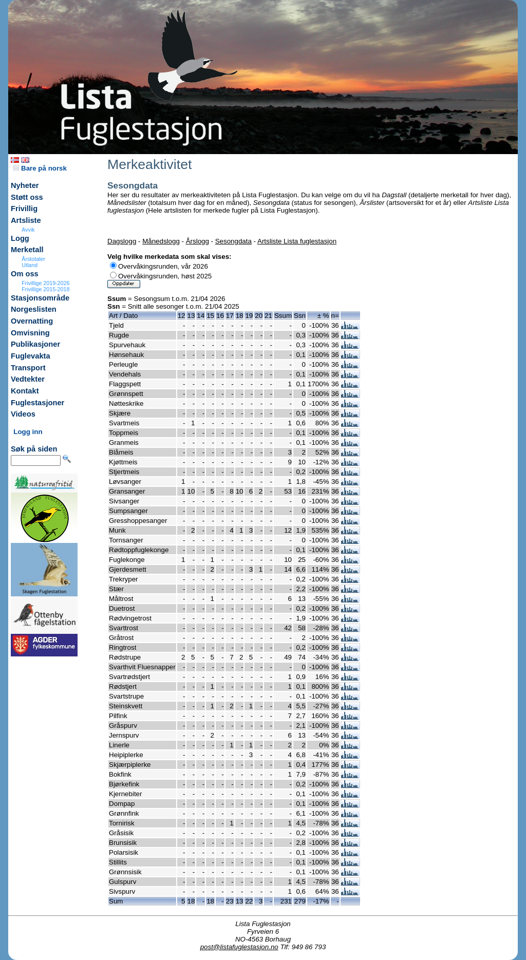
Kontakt (25, 391)
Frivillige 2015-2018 (45, 289)
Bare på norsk (40, 168)
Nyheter (25, 185)
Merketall (27, 250)
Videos (23, 414)
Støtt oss (27, 197)
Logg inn (27, 432)
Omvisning (30, 333)
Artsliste (26, 220)
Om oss (25, 274)
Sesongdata (233, 241)
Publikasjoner (35, 344)
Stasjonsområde (40, 298)
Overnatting (32, 321)
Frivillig (24, 208)
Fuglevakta (30, 356)
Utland (29, 265)
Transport (28, 368)
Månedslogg (161, 241)
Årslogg (197, 241)
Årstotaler (33, 259)
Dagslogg (121, 241)
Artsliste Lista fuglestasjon (296, 241)
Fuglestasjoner (37, 403)
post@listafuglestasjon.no (239, 947)
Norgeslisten (34, 309)
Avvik (28, 230)
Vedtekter (28, 379)
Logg (20, 238)
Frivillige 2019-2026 (45, 283)
